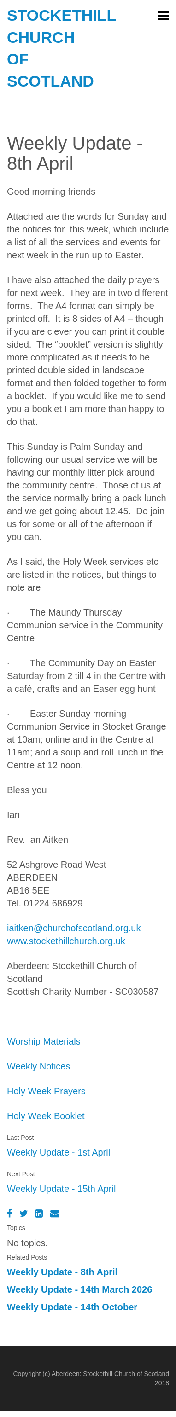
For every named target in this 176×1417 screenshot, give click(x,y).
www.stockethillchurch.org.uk (66, 941)
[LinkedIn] (39, 1213)
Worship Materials (44, 1041)
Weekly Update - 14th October (72, 1307)
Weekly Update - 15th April (61, 1189)
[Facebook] (9, 1213)
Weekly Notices (38, 1066)
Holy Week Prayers (46, 1091)
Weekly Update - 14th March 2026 (79, 1289)
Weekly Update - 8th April (62, 1272)
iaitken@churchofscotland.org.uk (74, 928)
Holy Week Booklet (46, 1116)
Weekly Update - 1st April (58, 1152)
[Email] (54, 1213)
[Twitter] (23, 1213)
